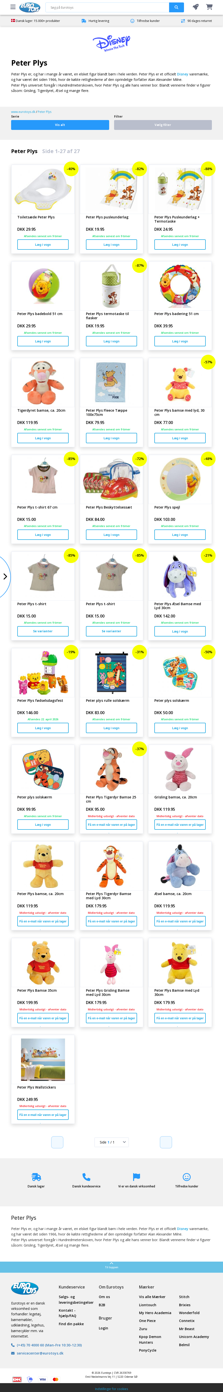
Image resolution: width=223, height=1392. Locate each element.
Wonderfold (189, 1312)
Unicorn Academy (194, 1336)
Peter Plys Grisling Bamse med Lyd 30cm (107, 992)
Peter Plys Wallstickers (36, 1087)
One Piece (147, 1320)
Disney (182, 74)
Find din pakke (71, 1324)
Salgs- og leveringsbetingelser (75, 1299)
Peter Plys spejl (167, 507)
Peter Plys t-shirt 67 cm (37, 507)
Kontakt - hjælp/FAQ (67, 1313)
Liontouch (147, 1305)
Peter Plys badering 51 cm (176, 314)
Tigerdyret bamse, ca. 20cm (41, 410)
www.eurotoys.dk (23, 112)
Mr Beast (187, 1328)
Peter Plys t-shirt (31, 604)
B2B (102, 1305)
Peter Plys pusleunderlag (107, 217)
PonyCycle (147, 1350)
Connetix (187, 1320)
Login (103, 1328)
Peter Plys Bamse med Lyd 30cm (176, 992)
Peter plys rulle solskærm (107, 701)
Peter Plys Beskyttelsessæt (109, 507)
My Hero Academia (155, 1312)
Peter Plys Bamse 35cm (37, 990)
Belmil (184, 1344)
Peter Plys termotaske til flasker (107, 316)
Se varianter (43, 631)
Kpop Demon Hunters (150, 1339)
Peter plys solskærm (171, 701)
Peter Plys (44, 112)
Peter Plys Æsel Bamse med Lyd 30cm (177, 606)
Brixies (184, 1305)
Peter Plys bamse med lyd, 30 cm (179, 412)
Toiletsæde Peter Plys (36, 217)
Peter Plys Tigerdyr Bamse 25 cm (111, 799)
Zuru (143, 1328)
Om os (104, 1296)
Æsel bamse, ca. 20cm (173, 894)
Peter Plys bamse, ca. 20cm (40, 894)
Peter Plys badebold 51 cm (39, 314)
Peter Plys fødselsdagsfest (40, 701)
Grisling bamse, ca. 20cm (175, 797)
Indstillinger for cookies (111, 1389)
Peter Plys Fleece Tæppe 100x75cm (106, 412)
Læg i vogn (43, 245)
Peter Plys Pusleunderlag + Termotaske (177, 219)
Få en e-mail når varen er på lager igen (111, 826)
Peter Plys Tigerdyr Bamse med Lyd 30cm (108, 896)
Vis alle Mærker (152, 1296)
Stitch (184, 1296)
